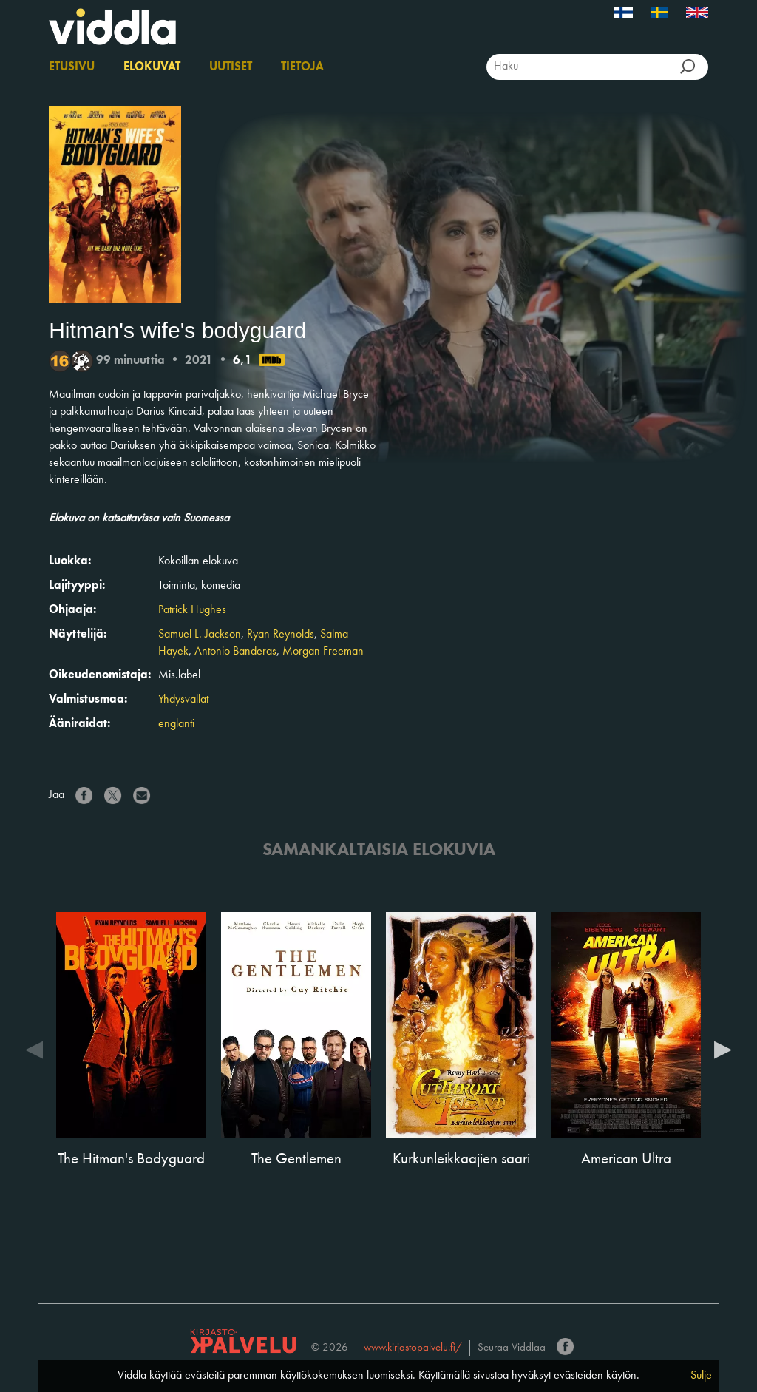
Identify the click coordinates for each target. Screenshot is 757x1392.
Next (723, 1048)
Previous (34, 1048)
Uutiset (230, 67)
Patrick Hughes (192, 610)
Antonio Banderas (235, 652)
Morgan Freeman (323, 652)
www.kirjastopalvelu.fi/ (413, 1348)
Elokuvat (151, 67)
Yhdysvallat (183, 700)
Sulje (701, 1376)
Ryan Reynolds (280, 635)
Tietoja (302, 67)
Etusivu (72, 67)
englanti (176, 724)
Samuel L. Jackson (199, 635)
